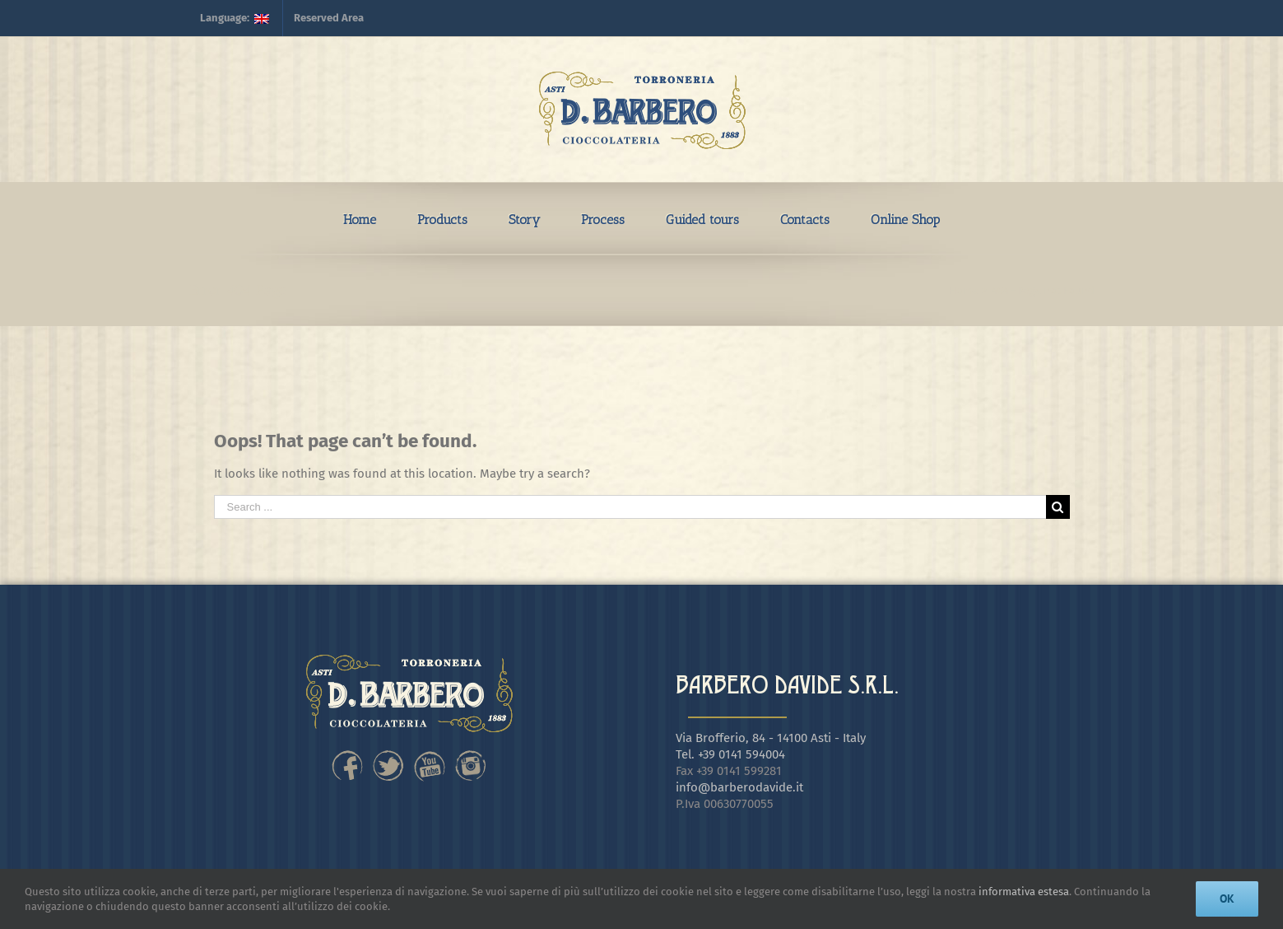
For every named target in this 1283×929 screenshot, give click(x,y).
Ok (1227, 898)
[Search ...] (630, 507)
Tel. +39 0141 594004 (730, 754)
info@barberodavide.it (739, 787)
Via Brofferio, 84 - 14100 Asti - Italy (771, 738)
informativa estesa (1024, 891)
